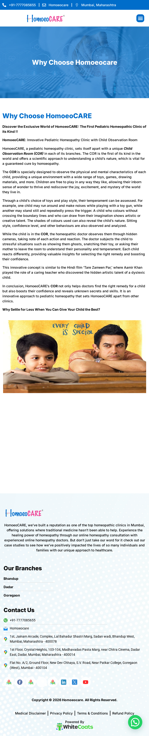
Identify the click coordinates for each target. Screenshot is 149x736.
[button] (140, 18)
